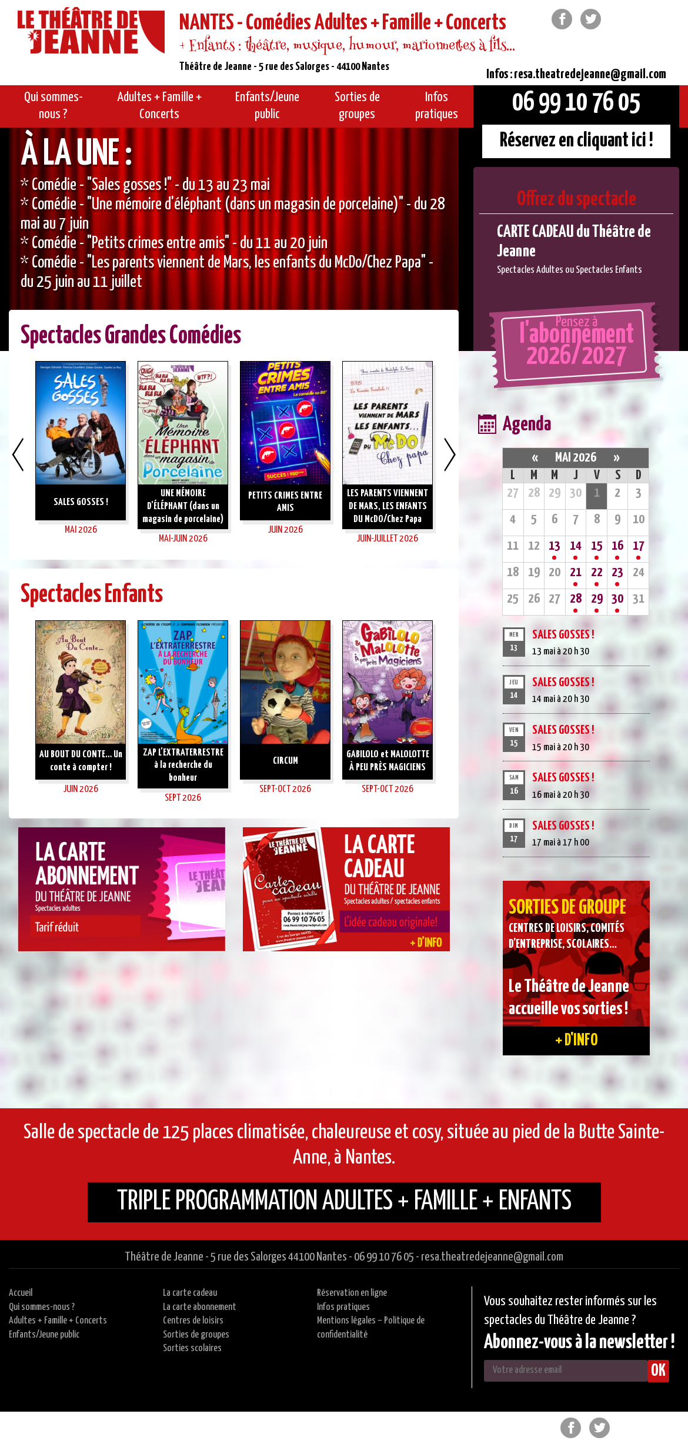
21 (576, 572)
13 (554, 546)
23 (617, 572)
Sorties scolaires (192, 1348)
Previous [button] (18, 454)
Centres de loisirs (193, 1321)
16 (617, 546)
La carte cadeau (190, 1293)
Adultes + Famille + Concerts (58, 1321)
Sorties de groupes (196, 1335)
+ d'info (576, 1040)
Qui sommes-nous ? (42, 1307)
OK (658, 1371)
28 (576, 599)
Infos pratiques (343, 1307)
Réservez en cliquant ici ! (576, 141)
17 (638, 546)
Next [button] (450, 454)
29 (597, 599)
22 (597, 572)
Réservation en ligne (352, 1293)
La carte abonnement (199, 1307)
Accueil (20, 1293)
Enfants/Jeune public (44, 1335)
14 (576, 546)
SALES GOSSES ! (563, 635)
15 (597, 546)
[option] (234, 239)
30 (617, 599)
